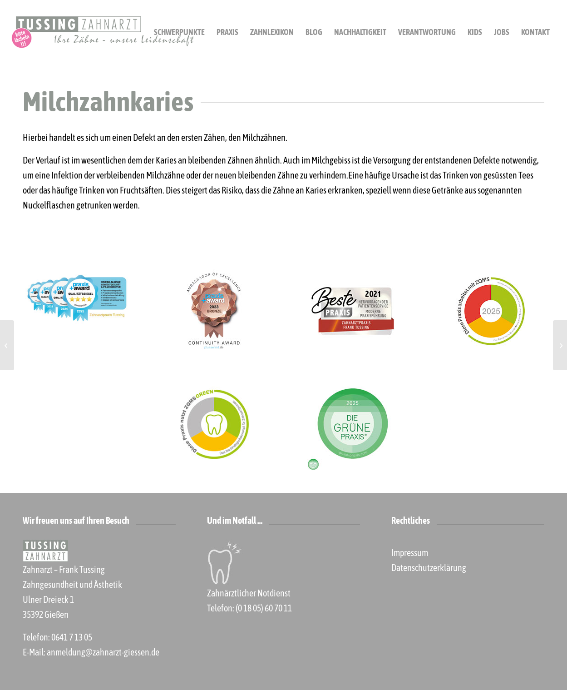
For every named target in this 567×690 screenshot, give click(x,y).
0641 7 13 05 (71, 637)
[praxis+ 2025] (76, 300)
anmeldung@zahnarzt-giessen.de (103, 652)
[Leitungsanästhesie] (7, 345)
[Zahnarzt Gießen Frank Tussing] (102, 32)
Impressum (409, 552)
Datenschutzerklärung (428, 567)
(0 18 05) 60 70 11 (264, 608)
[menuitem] (179, 32)
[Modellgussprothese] (560, 345)
